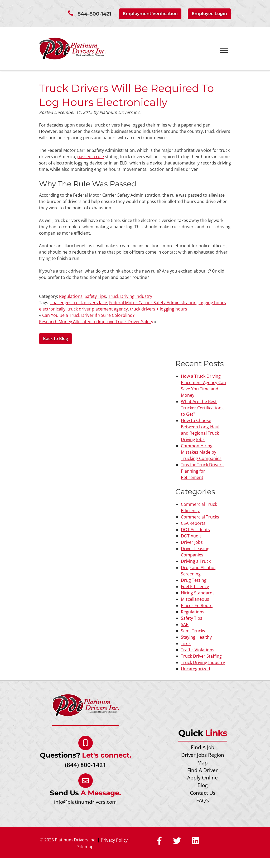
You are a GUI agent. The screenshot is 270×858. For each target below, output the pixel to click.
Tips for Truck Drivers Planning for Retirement (202, 471)
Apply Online (202, 777)
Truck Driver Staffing (201, 656)
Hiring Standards (198, 593)
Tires (186, 643)
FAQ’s (202, 800)
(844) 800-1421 (85, 765)
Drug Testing (193, 580)
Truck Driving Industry (130, 296)
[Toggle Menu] (224, 50)
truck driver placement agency (98, 309)
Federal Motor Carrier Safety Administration (152, 303)
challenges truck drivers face (78, 303)
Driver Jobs (192, 542)
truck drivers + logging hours (158, 309)
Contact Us (202, 792)
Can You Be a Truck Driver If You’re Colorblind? (88, 315)
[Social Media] (159, 841)
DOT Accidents (195, 529)
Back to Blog (55, 338)
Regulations (71, 296)
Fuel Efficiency (195, 586)
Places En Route (197, 605)
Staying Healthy (196, 637)
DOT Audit (191, 536)
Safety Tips (95, 296)
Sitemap (85, 847)
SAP (185, 624)
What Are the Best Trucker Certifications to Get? (202, 408)
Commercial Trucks (200, 517)
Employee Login (209, 13)
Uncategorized (195, 669)
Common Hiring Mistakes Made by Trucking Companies (201, 452)
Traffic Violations (197, 650)
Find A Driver (202, 770)
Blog (202, 785)
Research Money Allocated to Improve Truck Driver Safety (96, 321)
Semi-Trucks (193, 631)
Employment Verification (150, 13)
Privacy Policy (114, 840)
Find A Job (202, 747)
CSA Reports (193, 523)
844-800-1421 (94, 14)
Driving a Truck (196, 561)
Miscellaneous (195, 599)
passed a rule (90, 156)
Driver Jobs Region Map (202, 758)
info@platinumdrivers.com (85, 801)
